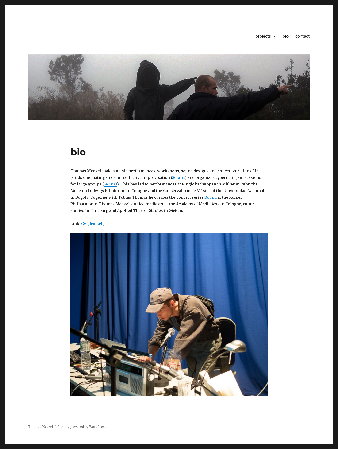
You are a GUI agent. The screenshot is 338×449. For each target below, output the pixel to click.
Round (210, 197)
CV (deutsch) (93, 223)
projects (263, 36)
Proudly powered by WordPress (81, 427)
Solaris (178, 177)
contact (302, 36)
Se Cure (110, 184)
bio (285, 36)
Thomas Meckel (40, 427)
